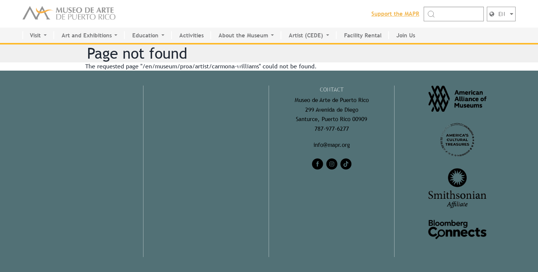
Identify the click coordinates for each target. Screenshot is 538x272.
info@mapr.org (331, 145)
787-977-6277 (332, 129)
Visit (35, 35)
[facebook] (317, 164)
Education (145, 35)
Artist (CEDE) (306, 35)
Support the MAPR (395, 13)
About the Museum (243, 35)
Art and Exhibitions (87, 35)
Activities (191, 35)
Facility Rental (362, 35)
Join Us (405, 35)
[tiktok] (346, 164)
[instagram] (331, 164)
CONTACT (332, 89)
